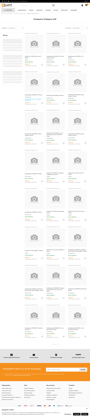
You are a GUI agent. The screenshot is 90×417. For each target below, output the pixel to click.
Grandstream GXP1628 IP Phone (55, 97)
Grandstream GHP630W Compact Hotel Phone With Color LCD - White (55, 292)
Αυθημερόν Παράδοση (51, 397)
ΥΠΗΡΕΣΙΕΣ (48, 12)
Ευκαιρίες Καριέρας (73, 393)
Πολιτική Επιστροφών (29, 393)
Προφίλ (70, 390)
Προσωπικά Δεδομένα (29, 397)
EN (87, 1)
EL (85, 1)
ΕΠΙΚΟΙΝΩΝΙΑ (74, 12)
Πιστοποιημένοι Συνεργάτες (75, 395)
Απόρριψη (76, 414)
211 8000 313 (16, 1)
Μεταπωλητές (72, 397)
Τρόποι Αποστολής (6, 393)
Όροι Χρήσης (27, 399)
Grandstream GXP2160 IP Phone (33, 214)
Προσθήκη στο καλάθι (42, 67)
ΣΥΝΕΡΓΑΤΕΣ (40, 12)
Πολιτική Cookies (28, 395)
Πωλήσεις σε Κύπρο (51, 399)
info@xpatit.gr (24, 1)
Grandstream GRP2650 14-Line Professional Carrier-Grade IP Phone (55, 137)
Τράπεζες (48, 395)
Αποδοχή (84, 414)
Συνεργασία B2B (50, 393)
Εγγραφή (83, 372)
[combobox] (16, 30)
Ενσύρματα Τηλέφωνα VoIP (31, 35)
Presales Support (50, 402)
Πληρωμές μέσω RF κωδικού (53, 390)
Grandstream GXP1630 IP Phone (33, 97)
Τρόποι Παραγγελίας (7, 390)
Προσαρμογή (67, 414)
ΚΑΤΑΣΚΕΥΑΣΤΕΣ (22, 12)
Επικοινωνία (71, 399)
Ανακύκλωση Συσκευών (7, 402)
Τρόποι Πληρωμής (6, 395)
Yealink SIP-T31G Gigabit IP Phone (34, 253)
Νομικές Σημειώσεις (29, 390)
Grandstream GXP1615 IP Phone (33, 176)
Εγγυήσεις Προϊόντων (7, 397)
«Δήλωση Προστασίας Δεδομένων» (27, 377)
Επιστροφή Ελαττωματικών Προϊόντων (11, 399)
